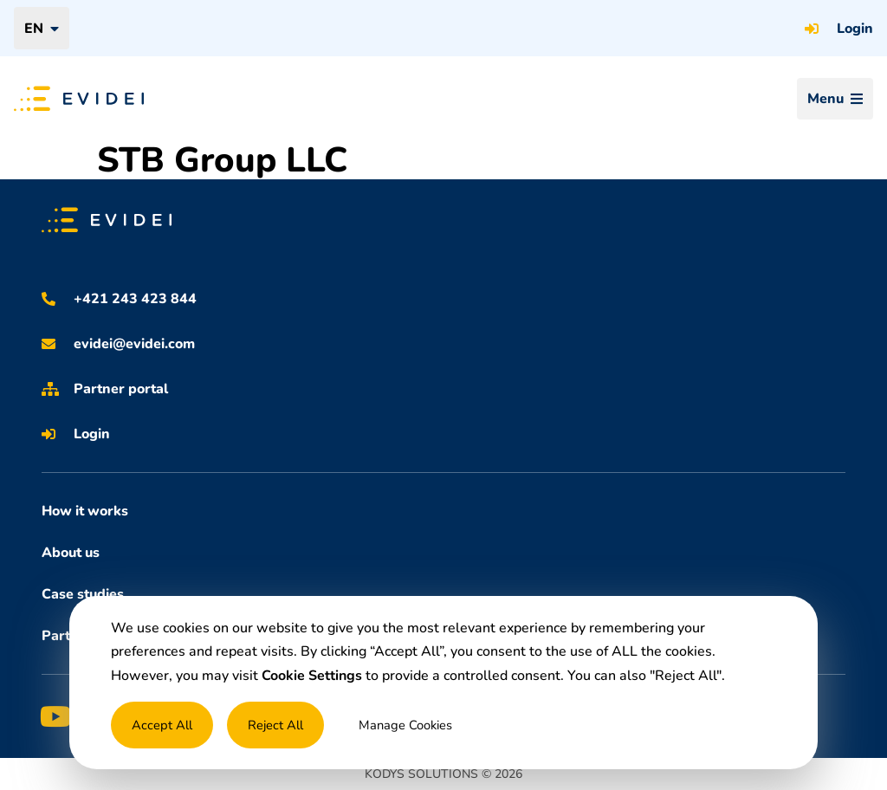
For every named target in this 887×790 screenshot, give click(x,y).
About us (71, 552)
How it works (85, 511)
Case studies (83, 594)
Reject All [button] (275, 725)
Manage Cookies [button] (405, 725)
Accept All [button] (162, 725)
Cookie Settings (312, 675)
